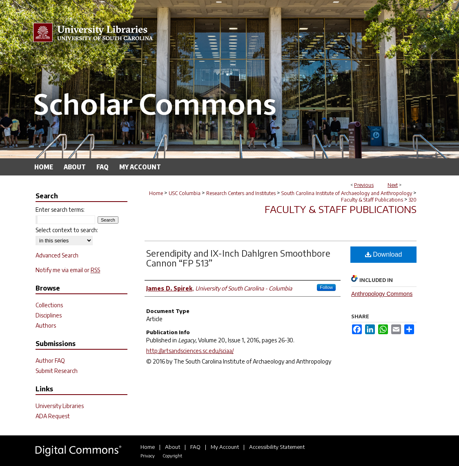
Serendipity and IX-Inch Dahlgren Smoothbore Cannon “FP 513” (238, 258)
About (172, 447)
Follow (326, 287)
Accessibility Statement (277, 447)
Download (383, 254)
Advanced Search (57, 255)
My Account (225, 447)
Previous (364, 185)
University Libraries (60, 405)
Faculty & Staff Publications (372, 200)
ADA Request (53, 416)
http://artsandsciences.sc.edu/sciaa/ (190, 350)
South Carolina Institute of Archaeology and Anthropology (346, 193)
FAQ (195, 447)
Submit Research (57, 370)
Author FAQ (50, 360)
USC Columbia (185, 193)
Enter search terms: (60, 209)
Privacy (147, 455)
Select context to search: (67, 229)
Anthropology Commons (381, 294)
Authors (46, 325)
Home (156, 193)
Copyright (172, 455)
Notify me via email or (68, 269)
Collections (49, 305)
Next (393, 185)
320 (413, 200)
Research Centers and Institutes (241, 193)
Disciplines (49, 315)
